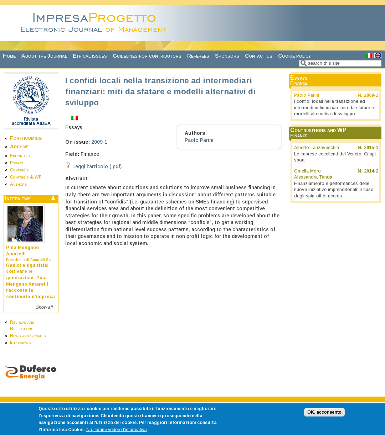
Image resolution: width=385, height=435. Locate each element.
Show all (44, 307)
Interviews (20, 342)
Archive (19, 146)
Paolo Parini (199, 140)
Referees (198, 56)
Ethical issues (90, 56)
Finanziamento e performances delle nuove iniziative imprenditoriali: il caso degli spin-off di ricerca (334, 189)
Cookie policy (294, 56)
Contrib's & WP (26, 177)
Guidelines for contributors (147, 56)
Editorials (20, 155)
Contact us (258, 56)
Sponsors (227, 56)
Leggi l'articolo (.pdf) (97, 166)
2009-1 (99, 142)
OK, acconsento (324, 415)
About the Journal (44, 56)
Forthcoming (26, 138)
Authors (18, 184)
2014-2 (371, 171)
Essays (16, 162)
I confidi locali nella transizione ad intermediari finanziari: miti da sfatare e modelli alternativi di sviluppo (334, 107)
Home (9, 56)
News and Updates (28, 335)
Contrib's (19, 170)
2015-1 (371, 147)
